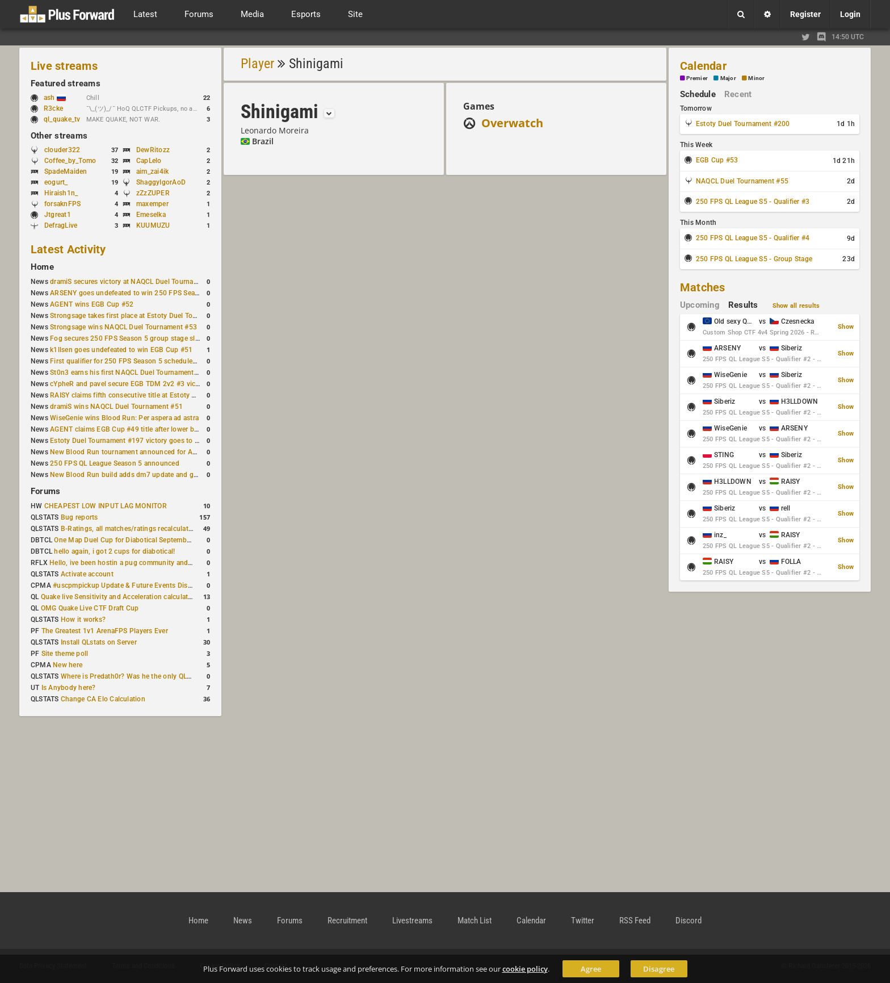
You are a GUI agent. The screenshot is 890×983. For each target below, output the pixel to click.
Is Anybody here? (68, 688)
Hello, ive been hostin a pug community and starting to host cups (152, 563)
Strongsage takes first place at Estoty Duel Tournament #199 (145, 316)
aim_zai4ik (152, 171)
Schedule (698, 94)
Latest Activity (68, 249)
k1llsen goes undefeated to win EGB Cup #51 (121, 350)
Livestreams (412, 920)
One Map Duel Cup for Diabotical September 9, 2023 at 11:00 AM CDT (164, 540)
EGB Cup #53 (717, 160)
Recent (738, 94)
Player (257, 64)
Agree (591, 969)
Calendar (703, 66)
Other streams (59, 136)
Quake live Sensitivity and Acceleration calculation (119, 597)
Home (42, 267)
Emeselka (151, 215)
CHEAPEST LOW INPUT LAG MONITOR (105, 506)
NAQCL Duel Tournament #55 (742, 181)
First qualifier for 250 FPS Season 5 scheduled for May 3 (139, 361)
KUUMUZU (153, 225)
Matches (702, 287)
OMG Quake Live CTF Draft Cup (90, 608)
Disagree (658, 969)
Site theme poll (65, 654)
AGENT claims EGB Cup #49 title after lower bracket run (137, 429)
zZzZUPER (153, 193)
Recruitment (347, 920)
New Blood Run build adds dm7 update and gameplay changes (148, 475)
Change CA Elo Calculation (103, 699)
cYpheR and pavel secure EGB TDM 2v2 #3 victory (129, 384)
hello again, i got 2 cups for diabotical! (114, 551)
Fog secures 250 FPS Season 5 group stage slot (125, 338)
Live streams (64, 66)
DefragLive (60, 225)
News (242, 920)
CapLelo (149, 161)
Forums (45, 491)
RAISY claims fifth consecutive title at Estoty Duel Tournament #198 (156, 395)
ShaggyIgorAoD (161, 182)
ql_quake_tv (62, 119)
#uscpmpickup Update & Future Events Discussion (132, 585)
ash (55, 98)
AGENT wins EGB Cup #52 (91, 304)
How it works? (83, 620)
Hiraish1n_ (61, 193)
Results (743, 305)
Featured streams (65, 83)
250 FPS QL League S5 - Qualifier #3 (752, 202)
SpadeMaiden (65, 171)
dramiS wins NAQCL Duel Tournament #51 (116, 407)
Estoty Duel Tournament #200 (743, 124)
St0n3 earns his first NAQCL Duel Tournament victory (133, 373)
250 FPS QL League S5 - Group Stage (754, 259)
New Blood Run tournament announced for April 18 (131, 452)
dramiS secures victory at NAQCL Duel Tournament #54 (136, 282)
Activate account (87, 574)
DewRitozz (153, 150)
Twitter (582, 920)
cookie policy (525, 969)
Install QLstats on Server (99, 642)
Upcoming (700, 305)
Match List (474, 920)
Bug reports (79, 517)
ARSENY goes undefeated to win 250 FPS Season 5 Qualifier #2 (150, 293)
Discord (688, 920)
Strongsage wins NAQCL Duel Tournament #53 (123, 327)
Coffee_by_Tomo (70, 161)
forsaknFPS (62, 204)
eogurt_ (56, 182)
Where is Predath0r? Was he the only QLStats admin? (144, 676)
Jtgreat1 (57, 215)
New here (67, 665)
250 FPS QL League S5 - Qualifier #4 (752, 238)
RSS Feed (634, 920)
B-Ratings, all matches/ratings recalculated (128, 529)
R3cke (53, 108)
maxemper (152, 204)
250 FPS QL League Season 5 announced (114, 463)
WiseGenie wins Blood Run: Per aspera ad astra (124, 418)
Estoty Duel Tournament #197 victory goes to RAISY (132, 441)
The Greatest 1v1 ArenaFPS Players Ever (104, 631)
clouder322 (62, 150)
